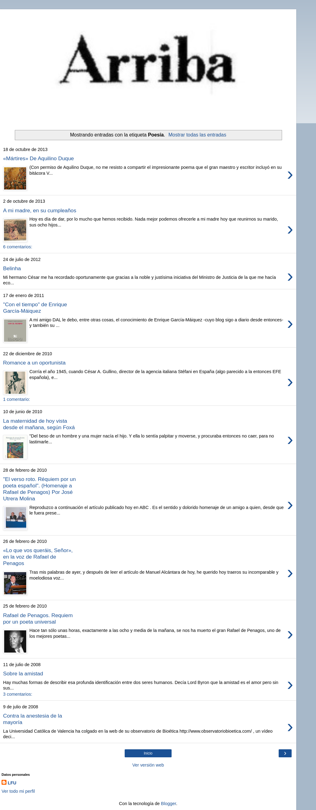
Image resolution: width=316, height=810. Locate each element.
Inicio (148, 753)
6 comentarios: (17, 246)
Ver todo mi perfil (18, 791)
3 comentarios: (17, 694)
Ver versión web (148, 765)
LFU (12, 782)
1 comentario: (16, 399)
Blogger (168, 803)
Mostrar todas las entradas (197, 134)
